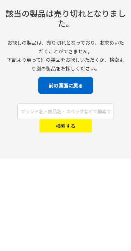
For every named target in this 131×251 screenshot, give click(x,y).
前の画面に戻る (66, 85)
